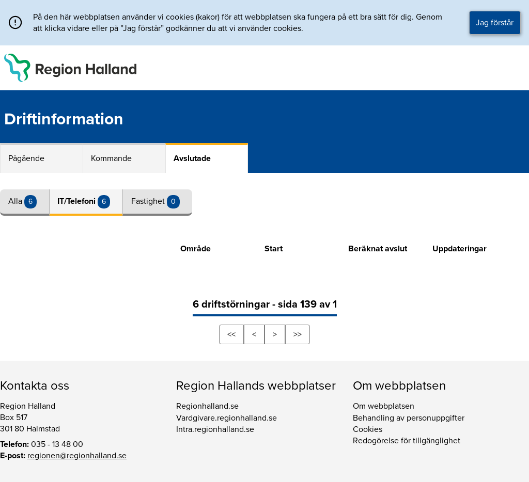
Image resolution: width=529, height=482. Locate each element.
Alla (16, 201)
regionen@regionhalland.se (77, 456)
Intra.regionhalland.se (215, 429)
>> (297, 334)
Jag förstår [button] (495, 23)
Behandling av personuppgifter (408, 418)
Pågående (26, 158)
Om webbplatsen (383, 406)
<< (231, 334)
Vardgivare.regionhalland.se (226, 418)
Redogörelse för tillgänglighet (406, 441)
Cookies (367, 429)
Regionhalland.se (207, 406)
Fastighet (149, 201)
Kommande (111, 158)
